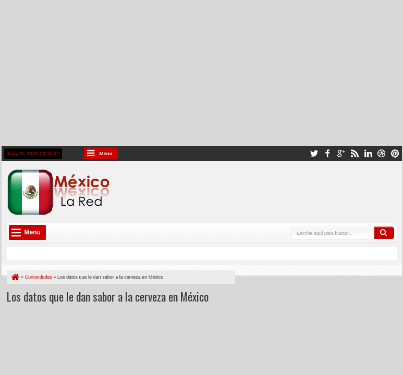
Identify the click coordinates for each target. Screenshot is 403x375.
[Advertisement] (201, 73)
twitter (314, 153)
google (341, 153)
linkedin (368, 153)
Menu (106, 153)
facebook (327, 153)
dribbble (381, 153)
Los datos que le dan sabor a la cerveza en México (108, 296)
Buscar (384, 233)
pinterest (395, 153)
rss (354, 153)
